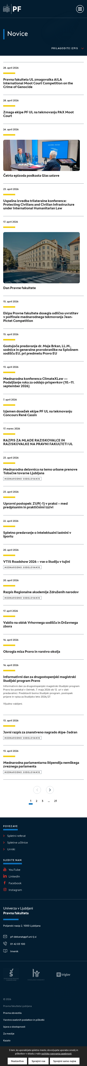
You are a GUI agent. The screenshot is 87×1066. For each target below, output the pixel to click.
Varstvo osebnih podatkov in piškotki (23, 1020)
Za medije (8, 1034)
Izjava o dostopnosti (14, 1027)
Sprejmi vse (38, 1061)
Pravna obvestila (12, 1013)
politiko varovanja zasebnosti (56, 1054)
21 (55, 801)
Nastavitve (17, 1061)
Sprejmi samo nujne (64, 1061)
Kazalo (6, 1041)
